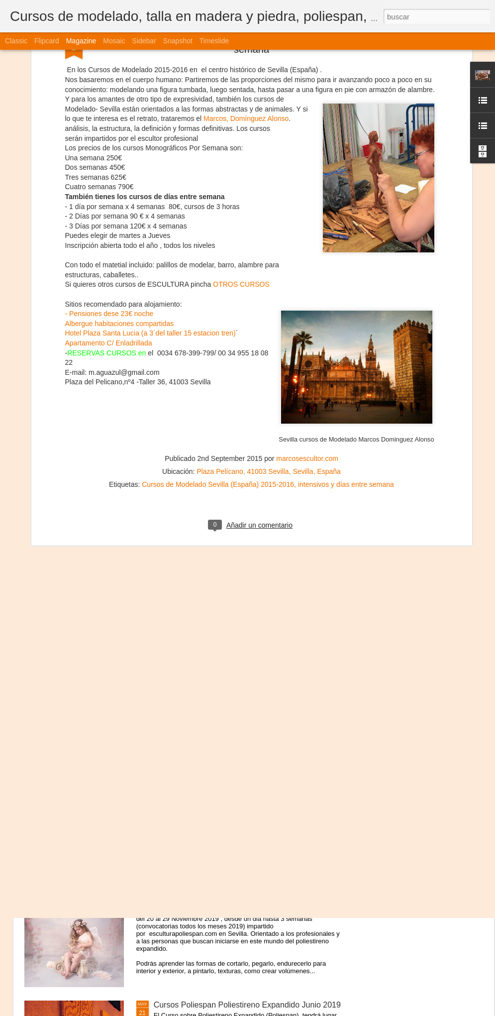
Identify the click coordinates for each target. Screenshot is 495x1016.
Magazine (81, 41)
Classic (16, 41)
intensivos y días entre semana (346, 354)
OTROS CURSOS (241, 154)
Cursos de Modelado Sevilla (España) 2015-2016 (218, 354)
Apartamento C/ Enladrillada (108, 213)
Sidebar (144, 41)
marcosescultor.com (307, 329)
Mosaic (114, 41)
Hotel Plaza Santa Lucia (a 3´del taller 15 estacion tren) (150, 203)
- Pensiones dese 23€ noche (109, 184)
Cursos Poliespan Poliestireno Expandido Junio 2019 (247, 1005)
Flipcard (46, 41)
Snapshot (178, 41)
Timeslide (214, 41)
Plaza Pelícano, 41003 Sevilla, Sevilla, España (269, 341)
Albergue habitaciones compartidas (119, 193)
